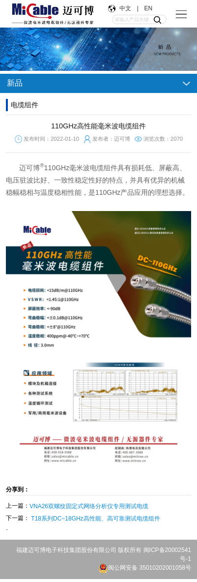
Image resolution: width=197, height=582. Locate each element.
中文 (126, 8)
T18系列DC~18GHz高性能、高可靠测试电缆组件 (95, 518)
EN (147, 8)
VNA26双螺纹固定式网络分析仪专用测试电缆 (88, 506)
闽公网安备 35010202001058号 (144, 567)
